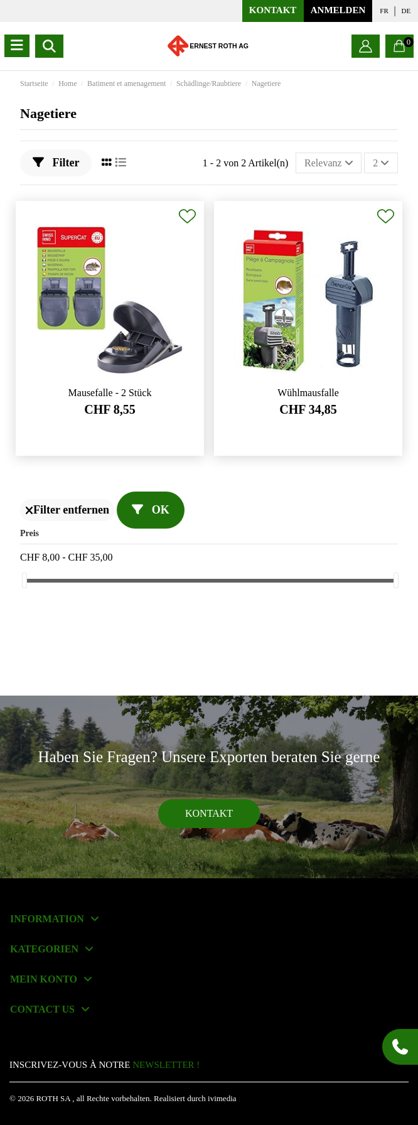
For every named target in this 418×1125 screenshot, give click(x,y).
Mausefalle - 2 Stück (110, 392)
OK (150, 509)
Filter (56, 162)
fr (384, 10)
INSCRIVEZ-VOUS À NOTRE (104, 1065)
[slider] (24, 580)
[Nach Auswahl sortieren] (329, 163)
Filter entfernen (67, 510)
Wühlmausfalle (308, 392)
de (406, 10)
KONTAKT (273, 10)
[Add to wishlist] (187, 216)
